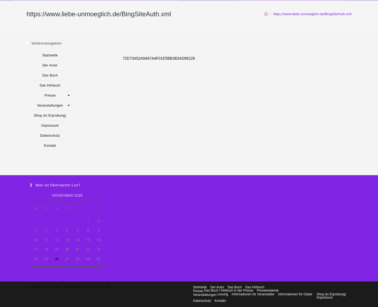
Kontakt (50, 146)
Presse (59, 95)
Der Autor (50, 65)
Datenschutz (50, 135)
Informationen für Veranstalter (253, 294)
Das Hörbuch (50, 85)
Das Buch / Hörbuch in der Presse (228, 290)
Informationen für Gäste (295, 294)
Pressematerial (267, 290)
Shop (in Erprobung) (50, 115)
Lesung (222, 294)
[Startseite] (266, 14)
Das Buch (50, 75)
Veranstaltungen (55, 105)
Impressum (50, 125)
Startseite (50, 55)
